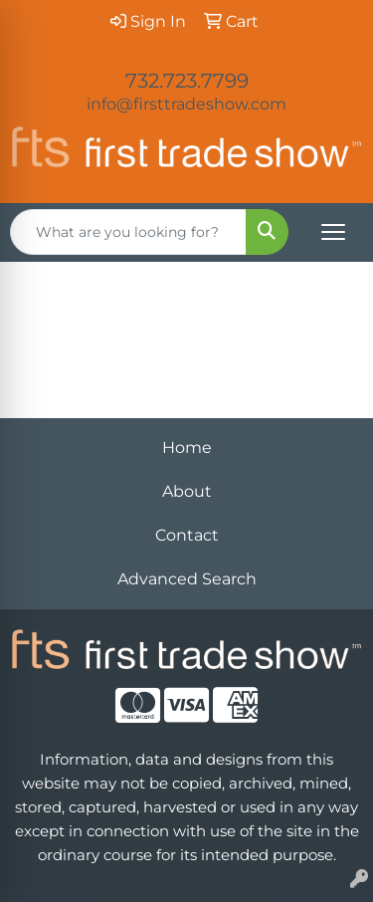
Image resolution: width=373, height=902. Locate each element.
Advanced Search (187, 578)
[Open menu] (333, 232)
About (187, 491)
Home (187, 447)
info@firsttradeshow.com (186, 104)
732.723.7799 (187, 81)
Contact (187, 535)
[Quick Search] (128, 232)
